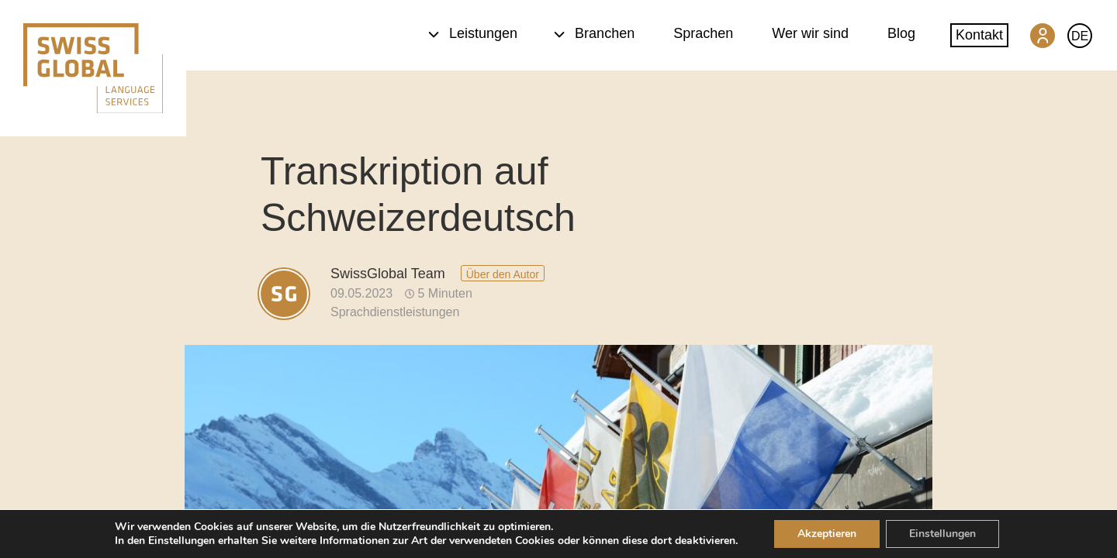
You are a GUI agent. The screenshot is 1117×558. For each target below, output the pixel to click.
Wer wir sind (810, 33)
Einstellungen (942, 533)
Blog (901, 33)
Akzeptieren (826, 533)
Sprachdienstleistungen (394, 312)
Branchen (594, 33)
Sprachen (703, 33)
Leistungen (472, 33)
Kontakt (979, 35)
